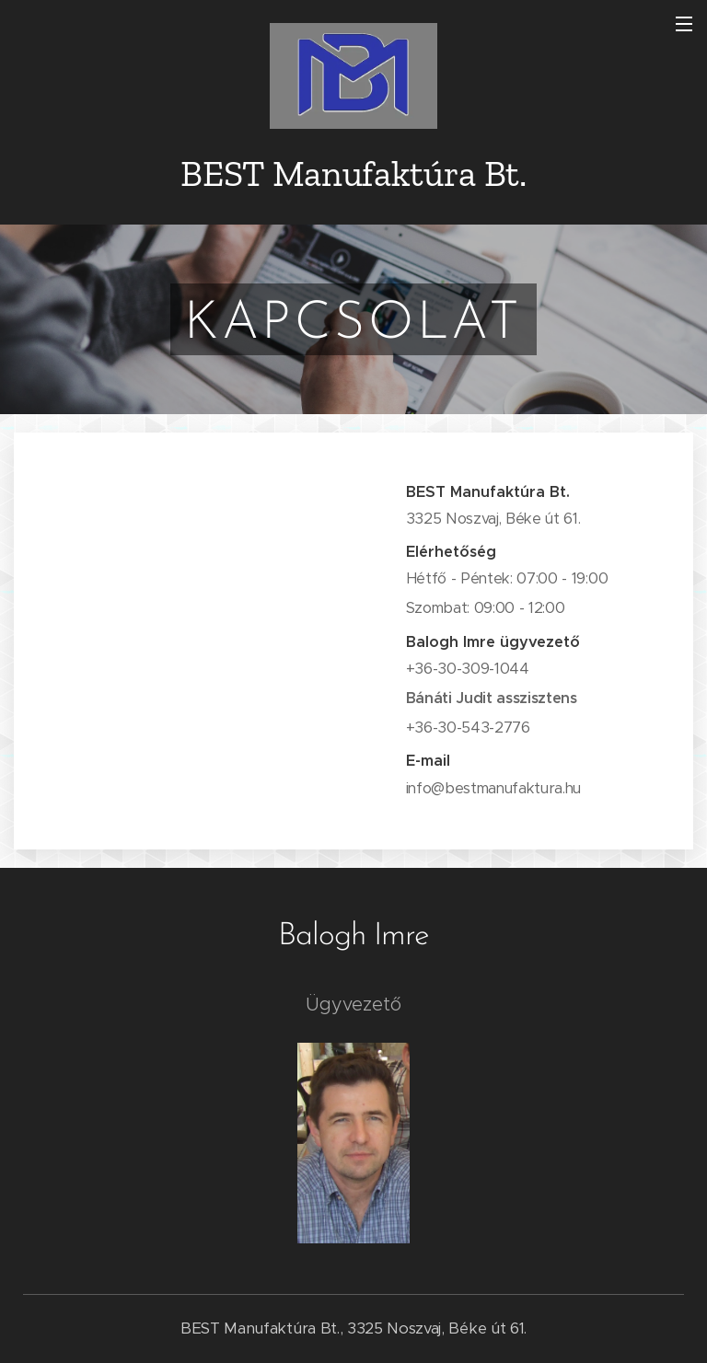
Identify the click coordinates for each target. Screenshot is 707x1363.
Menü (684, 24)
